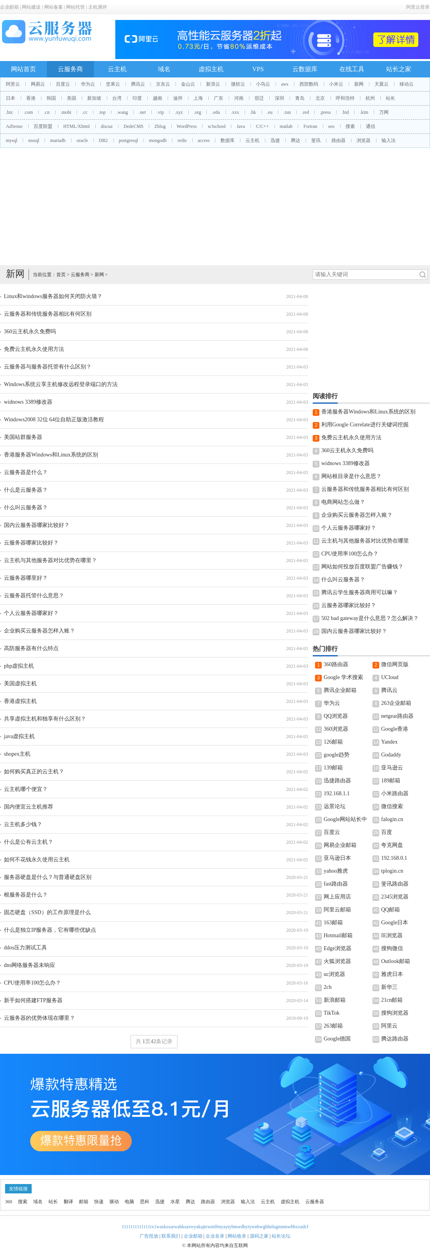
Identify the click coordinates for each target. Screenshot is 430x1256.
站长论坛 (281, 1236)
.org (197, 112)
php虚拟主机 (19, 666)
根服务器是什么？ (26, 895)
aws (284, 84)
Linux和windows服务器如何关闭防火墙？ (53, 296)
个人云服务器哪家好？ (31, 613)
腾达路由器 (394, 1039)
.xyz (179, 112)
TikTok (332, 1013)
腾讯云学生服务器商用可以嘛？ (359, 592)
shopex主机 (17, 754)
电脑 (129, 1201)
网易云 (38, 84)
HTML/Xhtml (76, 126)
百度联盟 (43, 126)
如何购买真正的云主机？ (34, 771)
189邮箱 (390, 780)
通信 (370, 126)
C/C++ (262, 126)
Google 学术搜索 (343, 677)
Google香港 (394, 729)
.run (287, 112)
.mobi (66, 112)
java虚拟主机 (19, 736)
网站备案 (53, 7)
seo (331, 126)
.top (102, 112)
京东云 (163, 84)
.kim (364, 112)
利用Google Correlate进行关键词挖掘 (364, 425)
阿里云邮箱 (337, 910)
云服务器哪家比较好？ (31, 543)
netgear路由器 (397, 716)
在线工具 (351, 69)
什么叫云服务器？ (26, 507)
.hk (253, 112)
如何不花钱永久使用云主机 (37, 859)
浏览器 (364, 140)
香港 (31, 98)
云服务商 (70, 69)
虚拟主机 (211, 69)
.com (28, 112)
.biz (9, 112)
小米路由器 (394, 793)
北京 (320, 98)
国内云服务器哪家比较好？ (37, 525)
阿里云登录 (418, 7)
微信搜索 (392, 806)
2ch (327, 987)
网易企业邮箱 (340, 845)
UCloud (389, 677)
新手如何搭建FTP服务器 (33, 1000)
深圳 (279, 98)
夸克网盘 (392, 845)
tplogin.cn (392, 871)
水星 (175, 1201)
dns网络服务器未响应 (29, 965)
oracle (82, 140)
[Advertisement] (215, 206)
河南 (239, 98)
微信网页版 (394, 664)
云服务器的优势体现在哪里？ (39, 1018)
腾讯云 (138, 84)
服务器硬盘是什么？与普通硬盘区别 (47, 877)
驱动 (114, 1201)
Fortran (310, 126)
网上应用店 (337, 897)
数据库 (227, 140)
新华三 (389, 987)
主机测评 (97, 7)
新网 (359, 84)
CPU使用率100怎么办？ (32, 983)
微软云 (238, 84)
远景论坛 (335, 806)
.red (305, 112)
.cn (46, 112)
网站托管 (75, 7)
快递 (99, 1201)
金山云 (188, 84)
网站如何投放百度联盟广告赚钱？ (362, 567)
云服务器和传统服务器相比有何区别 (47, 314)
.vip (160, 112)
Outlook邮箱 (395, 961)
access (204, 140)
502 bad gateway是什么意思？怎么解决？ (370, 618)
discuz (107, 126)
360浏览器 (336, 729)
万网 (384, 112)
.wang (122, 112)
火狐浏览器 (337, 961)
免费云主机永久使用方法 (34, 349)
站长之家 (398, 69)
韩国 (51, 98)
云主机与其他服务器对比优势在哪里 (365, 541)
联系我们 (170, 1236)
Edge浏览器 (337, 948)
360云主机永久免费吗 (30, 331)
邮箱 (83, 1201)
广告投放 (149, 1236)
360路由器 (336, 664)
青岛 (300, 98)
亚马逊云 (392, 768)
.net (142, 112)
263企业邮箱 (396, 703)
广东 (218, 98)
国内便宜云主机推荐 (28, 807)
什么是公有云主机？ (28, 842)
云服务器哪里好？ (26, 578)
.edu (216, 112)
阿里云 (13, 84)
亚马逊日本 (337, 858)
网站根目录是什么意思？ (351, 476)
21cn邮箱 (392, 1000)
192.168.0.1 (394, 858)
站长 (390, 98)
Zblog (160, 126)
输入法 (389, 140)
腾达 (295, 140)
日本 (10, 98)
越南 (157, 98)
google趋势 (336, 755)
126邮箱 (333, 742)
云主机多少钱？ (23, 824)
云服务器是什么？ (26, 472)
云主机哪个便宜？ (26, 789)
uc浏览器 (334, 974)
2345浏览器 (394, 897)
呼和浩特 (345, 98)
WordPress (187, 126)
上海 (198, 98)
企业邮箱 (9, 7)
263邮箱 (333, 1026)
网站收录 (237, 1236)
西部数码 (308, 84)
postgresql (128, 140)
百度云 (63, 84)
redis (181, 140)
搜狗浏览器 (394, 1013)
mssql (33, 140)
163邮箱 (333, 922)
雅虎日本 (392, 974)
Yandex (389, 742)
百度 (386, 832)
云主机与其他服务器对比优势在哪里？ (50, 560)
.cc (85, 112)
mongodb (158, 140)
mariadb (57, 140)
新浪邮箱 (335, 1000)
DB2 (103, 140)
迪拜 (178, 98)
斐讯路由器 (394, 884)
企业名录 (215, 1236)
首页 (61, 274)
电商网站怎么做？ (343, 502)
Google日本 (394, 922)
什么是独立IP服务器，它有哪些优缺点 (50, 930)
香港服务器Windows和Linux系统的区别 (51, 455)
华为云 (88, 84)
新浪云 (213, 84)
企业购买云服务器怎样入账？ (39, 631)
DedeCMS (133, 126)
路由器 (338, 140)
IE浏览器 (392, 935)
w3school (217, 126)
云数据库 (304, 69)
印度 (137, 98)
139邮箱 (333, 768)
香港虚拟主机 (20, 701)
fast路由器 (336, 884)
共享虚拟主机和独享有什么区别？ (45, 719)
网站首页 (23, 69)
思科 (144, 1201)
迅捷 (275, 140)
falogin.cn (392, 819)
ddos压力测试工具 (25, 948)
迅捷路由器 (337, 780)
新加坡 (94, 98)
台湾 (117, 98)
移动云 (407, 84)
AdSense (14, 126)
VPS (257, 69)
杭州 (370, 98)
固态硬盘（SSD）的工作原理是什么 (47, 912)
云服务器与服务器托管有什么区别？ (47, 367)
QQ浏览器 (336, 716)
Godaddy (391, 755)
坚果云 (113, 84)
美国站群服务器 (23, 437)
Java (240, 126)
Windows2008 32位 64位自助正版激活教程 (54, 419)
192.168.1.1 (337, 793)
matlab (286, 126)
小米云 (336, 84)
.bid (345, 112)
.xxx (235, 112)
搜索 (350, 126)
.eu (269, 112)
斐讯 (316, 140)
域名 (164, 69)
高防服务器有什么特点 (31, 648)
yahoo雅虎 (336, 871)
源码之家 (259, 1236)
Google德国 (337, 1039)
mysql (11, 140)
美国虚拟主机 (20, 683)
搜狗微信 (392, 948)
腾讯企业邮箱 (340, 690)
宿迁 (259, 98)
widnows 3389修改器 (28, 402)
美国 (71, 98)
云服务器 (314, 1201)
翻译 (68, 1201)
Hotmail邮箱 (338, 935)
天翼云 (381, 84)
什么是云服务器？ (26, 490)
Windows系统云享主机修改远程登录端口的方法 (61, 384)
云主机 (117, 69)
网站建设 (31, 7)
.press (325, 112)
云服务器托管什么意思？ (34, 595)
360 (8, 1201)
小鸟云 (263, 84)
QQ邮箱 (390, 910)
